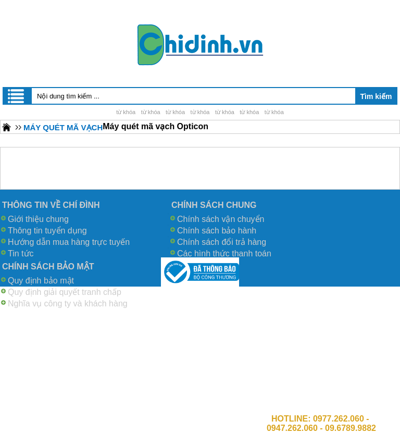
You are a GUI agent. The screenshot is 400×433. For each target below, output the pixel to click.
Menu (17, 96)
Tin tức (21, 253)
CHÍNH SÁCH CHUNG (214, 205)
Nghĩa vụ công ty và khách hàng (68, 303)
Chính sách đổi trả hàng (221, 242)
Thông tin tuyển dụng (47, 230)
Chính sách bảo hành (216, 230)
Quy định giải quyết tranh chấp (64, 292)
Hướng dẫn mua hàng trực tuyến (69, 242)
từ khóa (125, 112)
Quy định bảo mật (41, 280)
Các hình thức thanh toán (224, 253)
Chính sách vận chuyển (220, 219)
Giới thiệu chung (38, 219)
